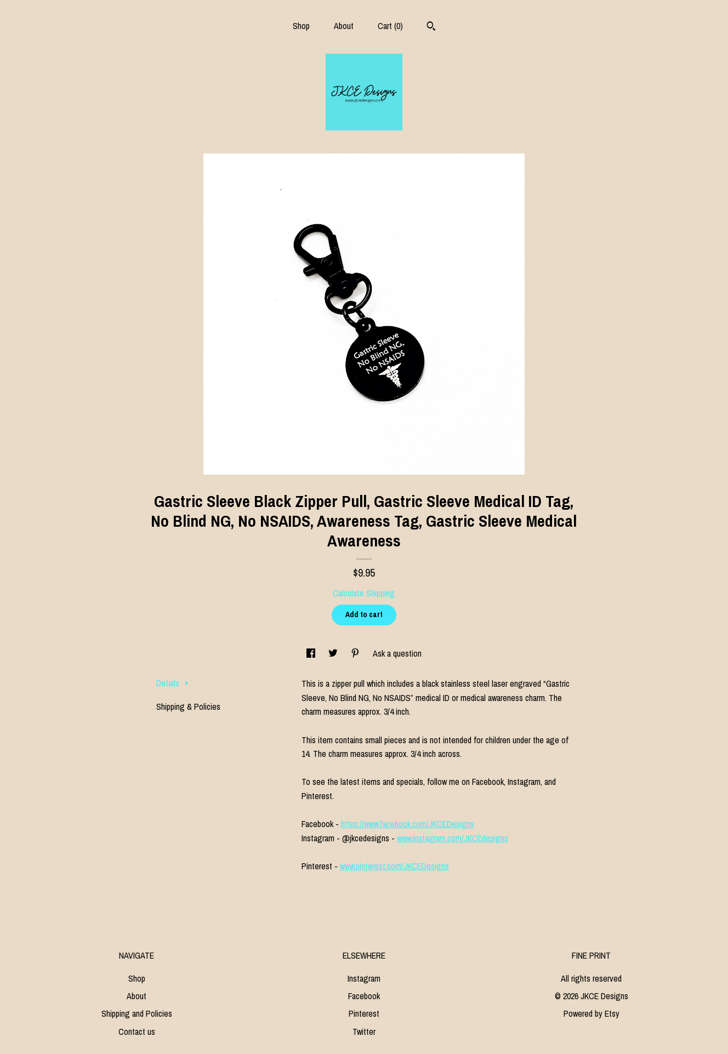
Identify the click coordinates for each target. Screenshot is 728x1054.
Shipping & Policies (188, 706)
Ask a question (397, 653)
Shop (301, 26)
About (344, 26)
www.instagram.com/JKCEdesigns (452, 838)
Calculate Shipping (364, 593)
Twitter (364, 1031)
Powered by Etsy (591, 1013)
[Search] (431, 27)
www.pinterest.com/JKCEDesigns (394, 866)
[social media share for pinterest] (356, 653)
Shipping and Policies (136, 1013)
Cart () (390, 26)
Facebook (364, 996)
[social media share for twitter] (334, 653)
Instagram (364, 978)
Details (172, 683)
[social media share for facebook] (311, 653)
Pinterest (364, 1013)
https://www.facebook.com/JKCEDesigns (407, 824)
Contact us (136, 1031)
